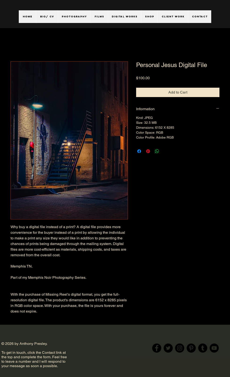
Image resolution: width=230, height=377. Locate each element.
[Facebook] (156, 348)
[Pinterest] (191, 348)
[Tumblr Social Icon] (202, 348)
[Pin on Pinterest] (148, 151)
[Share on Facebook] (139, 151)
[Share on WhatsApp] (157, 151)
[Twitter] (168, 348)
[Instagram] (179, 348)
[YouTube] (214, 348)
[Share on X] (166, 151)
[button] (74, 16)
